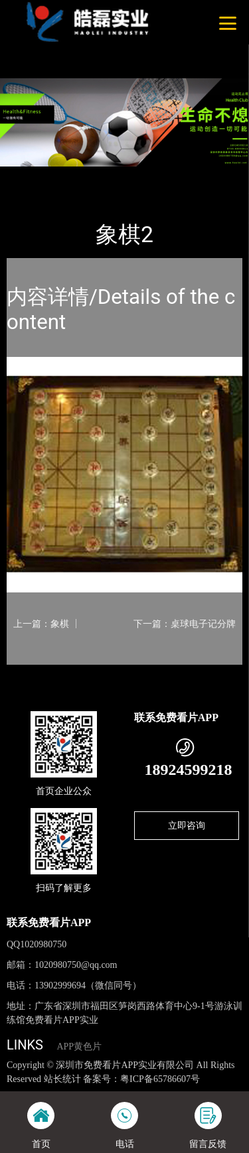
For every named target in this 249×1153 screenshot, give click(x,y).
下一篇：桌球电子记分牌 (184, 623)
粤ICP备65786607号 (160, 1079)
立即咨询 (186, 825)
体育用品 (138, 175)
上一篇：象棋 (41, 623)
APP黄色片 (79, 1046)
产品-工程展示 (79, 175)
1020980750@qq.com (76, 965)
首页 (28, 175)
